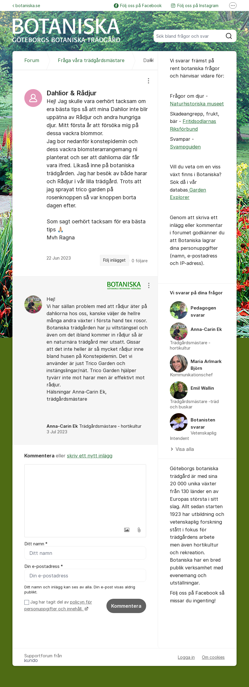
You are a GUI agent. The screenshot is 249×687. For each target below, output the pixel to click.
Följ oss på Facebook (138, 5)
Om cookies (213, 657)
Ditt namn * (35, 544)
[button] (126, 530)
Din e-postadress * (43, 566)
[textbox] (85, 494)
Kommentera (126, 606)
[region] (85, 173)
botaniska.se (26, 5)
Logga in (186, 657)
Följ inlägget (114, 260)
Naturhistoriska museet (197, 104)
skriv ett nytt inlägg (89, 456)
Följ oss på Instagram (194, 5)
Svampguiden (185, 147)
